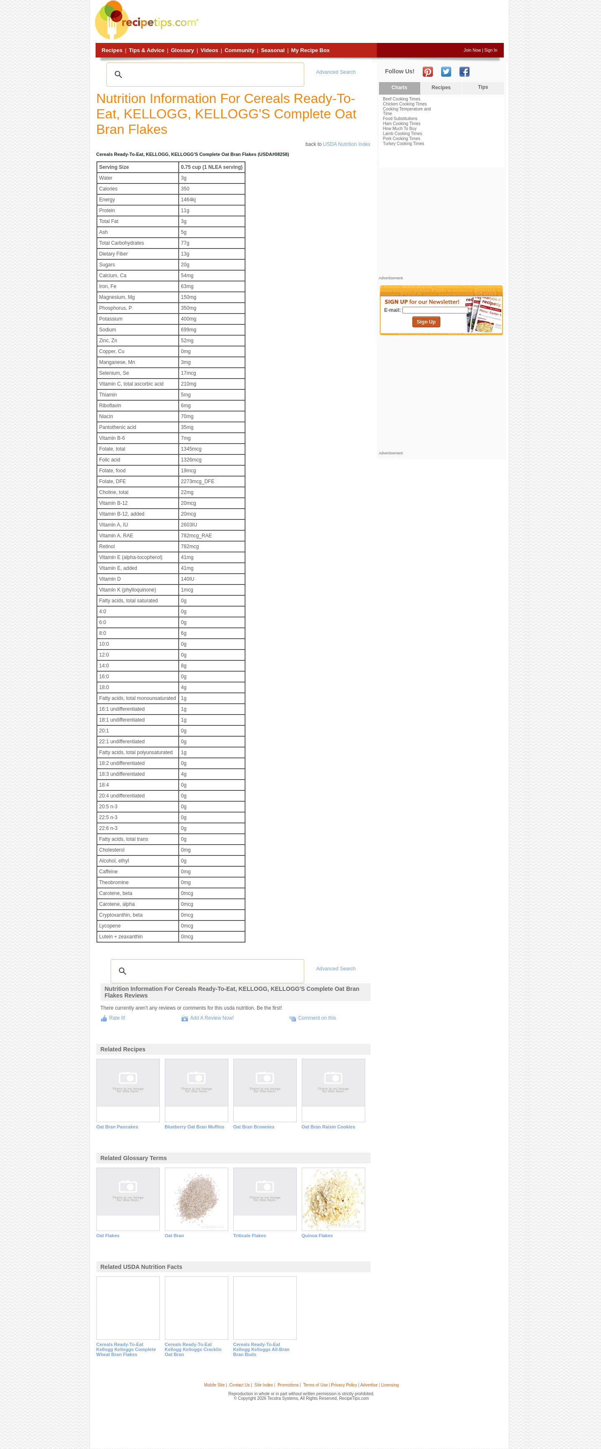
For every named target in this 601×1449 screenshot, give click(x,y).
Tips (483, 87)
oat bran (174, 1235)
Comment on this (317, 1018)
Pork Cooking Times (401, 138)
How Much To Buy (400, 128)
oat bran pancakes (117, 1126)
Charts (399, 87)
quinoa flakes (317, 1235)
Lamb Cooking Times (402, 133)
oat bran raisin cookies (328, 1126)
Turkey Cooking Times (403, 143)
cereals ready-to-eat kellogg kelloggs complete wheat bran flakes (126, 1349)
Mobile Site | (215, 1385)
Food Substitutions (400, 118)
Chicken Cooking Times (405, 104)
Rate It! (117, 1018)
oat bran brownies (254, 1126)
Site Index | (265, 1385)
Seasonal (273, 50)
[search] (204, 75)
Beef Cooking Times (402, 99)
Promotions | (289, 1385)
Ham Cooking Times (402, 123)
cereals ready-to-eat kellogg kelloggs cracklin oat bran (193, 1349)
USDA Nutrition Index (346, 144)
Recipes (112, 50)
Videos (209, 50)
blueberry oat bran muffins (195, 1126)
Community (240, 50)
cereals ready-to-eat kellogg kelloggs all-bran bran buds (261, 1349)
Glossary (182, 50)
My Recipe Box (310, 50)
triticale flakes (249, 1235)
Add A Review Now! (212, 1018)
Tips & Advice (146, 50)
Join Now (472, 50)
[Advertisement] (352, 22)
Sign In (490, 50)
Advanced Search (336, 72)
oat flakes (108, 1235)
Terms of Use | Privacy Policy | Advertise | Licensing (351, 1385)
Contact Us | (240, 1385)
